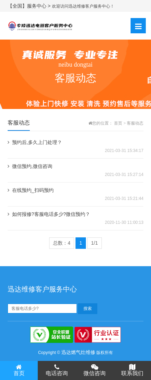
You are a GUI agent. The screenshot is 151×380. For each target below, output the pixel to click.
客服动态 (135, 123)
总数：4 (61, 243)
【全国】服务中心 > (30, 6)
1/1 (94, 243)
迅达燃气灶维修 (78, 352)
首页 (118, 123)
